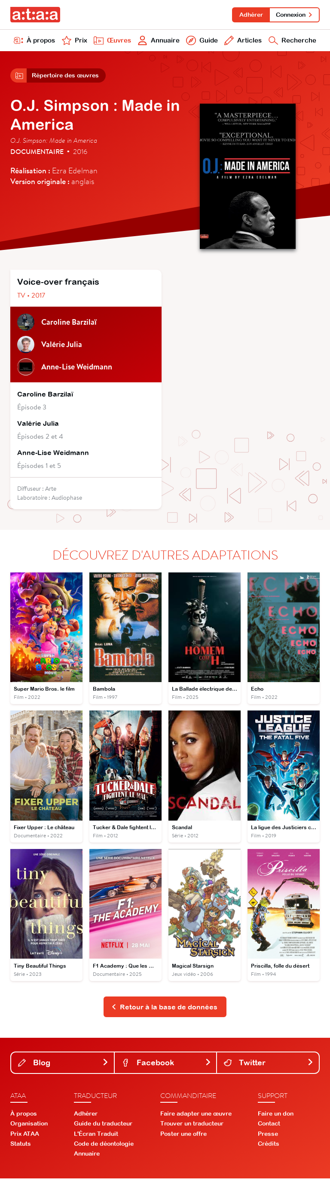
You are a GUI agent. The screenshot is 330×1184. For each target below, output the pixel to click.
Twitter (269, 1068)
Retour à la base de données (164, 1012)
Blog (63, 1068)
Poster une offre (183, 1139)
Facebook (166, 1068)
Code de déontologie (104, 1149)
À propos (34, 42)
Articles (242, 42)
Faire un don (275, 1119)
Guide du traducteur (103, 1129)
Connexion (293, 14)
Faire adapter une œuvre (196, 1119)
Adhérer (248, 14)
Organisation (29, 1129)
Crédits (268, 1149)
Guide (201, 42)
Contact (269, 1129)
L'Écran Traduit (96, 1139)
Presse (268, 1139)
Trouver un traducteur (191, 1129)
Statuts (20, 1149)
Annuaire (157, 42)
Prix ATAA (24, 1139)
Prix (74, 42)
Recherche (292, 42)
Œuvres (111, 42)
